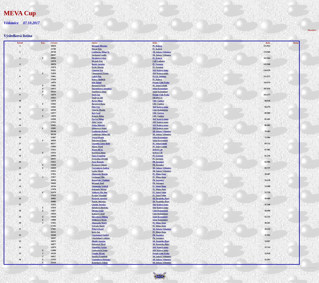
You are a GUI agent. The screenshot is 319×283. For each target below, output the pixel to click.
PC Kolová (157, 46)
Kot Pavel (96, 113)
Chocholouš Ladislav (101, 238)
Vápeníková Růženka (101, 259)
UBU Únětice (158, 101)
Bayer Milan (97, 101)
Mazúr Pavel (97, 146)
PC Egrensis (158, 64)
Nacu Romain (98, 162)
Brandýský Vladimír (101, 180)
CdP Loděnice (159, 61)
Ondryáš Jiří (97, 98)
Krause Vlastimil (99, 195)
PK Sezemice (158, 162)
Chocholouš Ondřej (100, 235)
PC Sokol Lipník (160, 85)
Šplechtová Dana (99, 140)
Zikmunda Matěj (99, 223)
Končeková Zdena (100, 262)
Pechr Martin (98, 67)
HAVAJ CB (157, 150)
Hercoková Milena (100, 217)
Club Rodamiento (160, 110)
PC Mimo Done (159, 174)
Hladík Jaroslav (99, 241)
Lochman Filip (98, 177)
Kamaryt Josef (98, 214)
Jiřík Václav (97, 122)
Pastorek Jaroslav (99, 198)
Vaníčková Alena (99, 92)
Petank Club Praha (161, 82)
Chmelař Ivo (97, 70)
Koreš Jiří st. (97, 150)
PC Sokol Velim (159, 192)
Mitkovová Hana (99, 128)
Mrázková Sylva (99, 58)
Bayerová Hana (98, 104)
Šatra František (98, 156)
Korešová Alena (98, 153)
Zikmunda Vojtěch (100, 186)
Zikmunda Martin (100, 174)
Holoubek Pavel (99, 244)
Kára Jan (96, 232)
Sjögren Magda (98, 110)
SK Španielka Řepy (161, 198)
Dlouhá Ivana (98, 211)
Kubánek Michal (99, 189)
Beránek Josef (98, 183)
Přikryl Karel (98, 229)
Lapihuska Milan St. (101, 52)
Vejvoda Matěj (98, 226)
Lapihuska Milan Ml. (101, 134)
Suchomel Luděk (99, 55)
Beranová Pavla (99, 85)
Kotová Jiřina (98, 116)
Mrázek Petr (97, 61)
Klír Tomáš (97, 82)
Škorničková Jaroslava (101, 88)
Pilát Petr (96, 107)
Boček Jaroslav (98, 64)
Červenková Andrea (100, 168)
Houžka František (99, 256)
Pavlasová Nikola (99, 165)
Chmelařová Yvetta (100, 73)
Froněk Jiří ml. (98, 253)
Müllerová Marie (99, 220)
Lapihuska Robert (100, 131)
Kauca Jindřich (98, 79)
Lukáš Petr (97, 76)
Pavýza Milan (98, 119)
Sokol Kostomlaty (160, 88)
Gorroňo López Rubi (101, 143)
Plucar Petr (97, 49)
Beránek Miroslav (99, 46)
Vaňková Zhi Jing (99, 192)
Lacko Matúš (97, 171)
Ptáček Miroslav (99, 201)
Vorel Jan (96, 95)
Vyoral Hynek (98, 137)
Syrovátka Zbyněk (100, 159)
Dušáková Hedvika (100, 208)
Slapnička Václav (99, 247)
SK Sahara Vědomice (162, 52)
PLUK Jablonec (159, 76)
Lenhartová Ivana (99, 250)
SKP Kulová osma (160, 70)
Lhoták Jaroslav (99, 204)
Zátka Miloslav (98, 125)
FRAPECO (157, 98)
